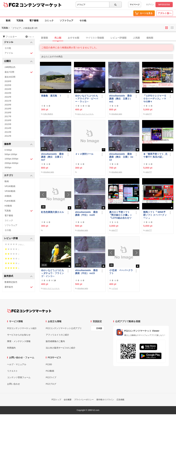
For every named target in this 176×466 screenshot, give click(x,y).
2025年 (8, 85)
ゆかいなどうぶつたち (85, 114)
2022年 (8, 97)
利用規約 (11, 348)
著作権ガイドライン (105, 399)
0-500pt (8, 150)
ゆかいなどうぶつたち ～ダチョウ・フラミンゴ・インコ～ (53, 273)
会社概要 (68, 399)
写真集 (19, 20)
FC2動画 (50, 371)
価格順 (149, 37)
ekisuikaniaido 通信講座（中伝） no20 (86, 213)
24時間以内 (10, 67)
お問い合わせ (13, 384)
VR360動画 (10, 191)
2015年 (8, 124)
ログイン (150, 4)
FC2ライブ (51, 377)
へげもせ (114, 288)
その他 (82, 20)
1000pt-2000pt (19, 159)
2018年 (8, 112)
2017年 (8, 116)
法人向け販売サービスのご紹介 (60, 348)
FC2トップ (56, 399)
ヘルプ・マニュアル (16, 364)
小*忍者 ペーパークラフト (121, 271)
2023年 (8, 93)
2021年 (8, 101)
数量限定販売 (11, 282)
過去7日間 (19, 72)
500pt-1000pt (11, 154)
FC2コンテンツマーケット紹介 (22, 328)
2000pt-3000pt (11, 163)
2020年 (8, 104)
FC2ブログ (51, 384)
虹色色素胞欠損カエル (52, 212)
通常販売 (19, 287)
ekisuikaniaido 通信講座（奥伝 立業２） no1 (120, 98)
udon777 (148, 114)
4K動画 (8, 196)
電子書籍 (33, 20)
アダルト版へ (164, 13)
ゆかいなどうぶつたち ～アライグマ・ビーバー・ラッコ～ (87, 98)
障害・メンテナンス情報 (18, 341)
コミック (49, 20)
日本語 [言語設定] (99, 328)
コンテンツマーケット (40, 5)
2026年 (8, 81)
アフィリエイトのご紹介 (57, 335)
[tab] (108, 38)
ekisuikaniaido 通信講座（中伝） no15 (86, 271)
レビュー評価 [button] (18, 238)
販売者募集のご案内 (55, 341)
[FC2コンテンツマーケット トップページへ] (29, 310)
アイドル (19, 53)
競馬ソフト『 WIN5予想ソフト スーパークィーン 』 (155, 215)
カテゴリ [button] (18, 175)
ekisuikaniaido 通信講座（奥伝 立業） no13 (121, 157)
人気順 (136, 37)
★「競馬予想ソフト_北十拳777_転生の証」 (155, 155)
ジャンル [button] (18, 42)
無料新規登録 (164, 4)
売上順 (57, 37)
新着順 (44, 37)
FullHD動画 (10, 201)
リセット (29, 36)
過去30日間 (10, 77)
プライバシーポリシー (84, 399)
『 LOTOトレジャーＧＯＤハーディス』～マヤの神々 (154, 98)
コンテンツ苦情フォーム (18, 377)
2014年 (8, 128)
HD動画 (8, 206)
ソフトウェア (66, 20)
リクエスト (12, 371)
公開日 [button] (18, 61)
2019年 (8, 108)
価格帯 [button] (18, 144)
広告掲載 (120, 399)
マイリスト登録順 (95, 37)
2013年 (8, 132)
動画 (8, 20)
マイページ (134, 4)
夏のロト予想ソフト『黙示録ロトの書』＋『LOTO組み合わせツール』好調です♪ (120, 215)
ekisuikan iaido (116, 114)
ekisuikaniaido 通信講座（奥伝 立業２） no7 (52, 157)
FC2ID (49, 364)
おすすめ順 (73, 37)
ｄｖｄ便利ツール (84, 154)
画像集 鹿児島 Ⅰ (51, 95)
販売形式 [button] (18, 276)
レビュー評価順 (118, 37)
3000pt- (8, 167)
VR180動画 (10, 186)
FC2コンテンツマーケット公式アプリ (64, 328)
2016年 (8, 120)
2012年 (8, 136)
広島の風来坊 (48, 114)
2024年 (8, 89)
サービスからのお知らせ (18, 335)
